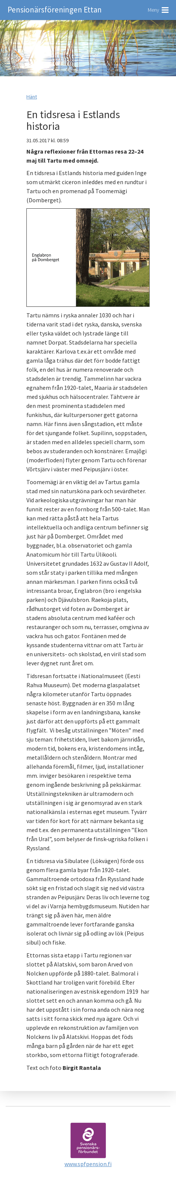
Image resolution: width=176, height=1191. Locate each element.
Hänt (31, 96)
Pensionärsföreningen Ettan (55, 10)
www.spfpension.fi (88, 1164)
